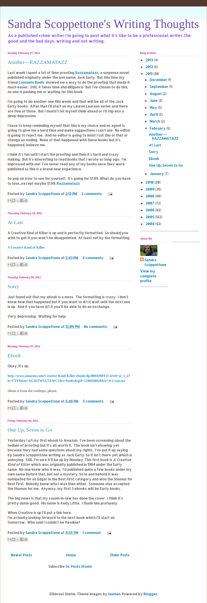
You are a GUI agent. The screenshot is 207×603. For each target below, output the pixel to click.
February (158, 128)
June (154, 100)
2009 (150, 189)
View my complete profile (148, 276)
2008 (150, 196)
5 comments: (94, 401)
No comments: (96, 326)
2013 (150, 60)
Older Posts (119, 555)
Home (71, 555)
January (157, 173)
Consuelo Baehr (32, 82)
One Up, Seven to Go (30, 430)
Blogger (150, 594)
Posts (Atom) (81, 566)
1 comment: (92, 532)
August (156, 93)
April (154, 114)
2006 (150, 210)
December (159, 79)
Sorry (13, 286)
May (154, 107)
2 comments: (92, 193)
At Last (15, 222)
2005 (150, 217)
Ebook (14, 355)
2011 (149, 73)
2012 (150, 67)
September (159, 86)
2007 (150, 203)
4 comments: (93, 257)
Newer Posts (21, 555)
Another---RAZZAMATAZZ (37, 62)
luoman (114, 594)
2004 (150, 224)
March (155, 121)
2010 (150, 182)
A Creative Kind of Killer (26, 247)
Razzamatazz (86, 72)
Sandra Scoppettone (155, 262)
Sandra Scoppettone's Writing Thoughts (103, 24)
